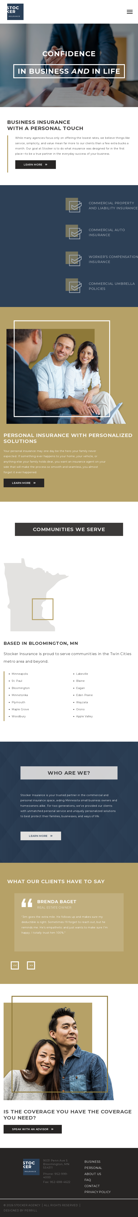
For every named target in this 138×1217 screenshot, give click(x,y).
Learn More (21, 483)
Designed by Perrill (20, 1210)
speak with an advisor (30, 1129)
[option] (69, 922)
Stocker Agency (15, 12)
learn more (33, 164)
